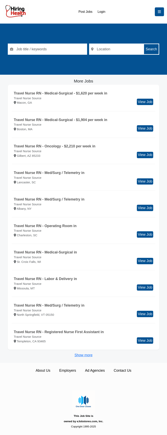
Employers (67, 370)
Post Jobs (85, 11)
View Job (145, 102)
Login (101, 11)
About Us (43, 370)
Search (151, 49)
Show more (83, 355)
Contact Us (122, 370)
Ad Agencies (95, 370)
